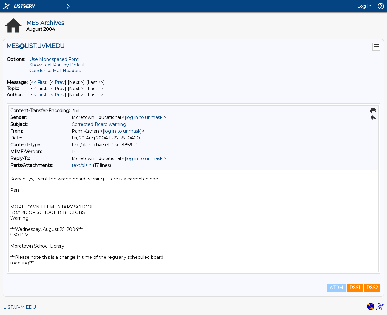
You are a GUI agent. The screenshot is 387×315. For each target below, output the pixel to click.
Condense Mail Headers (55, 70)
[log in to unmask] (144, 117)
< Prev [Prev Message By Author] (58, 95)
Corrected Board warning (99, 124)
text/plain (81, 165)
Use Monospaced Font (54, 59)
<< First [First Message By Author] (39, 95)
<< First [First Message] (39, 82)
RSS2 (372, 287)
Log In (364, 6)
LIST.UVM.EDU (19, 307)
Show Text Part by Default (57, 65)
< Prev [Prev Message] (58, 82)
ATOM (336, 287)
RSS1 (354, 287)
